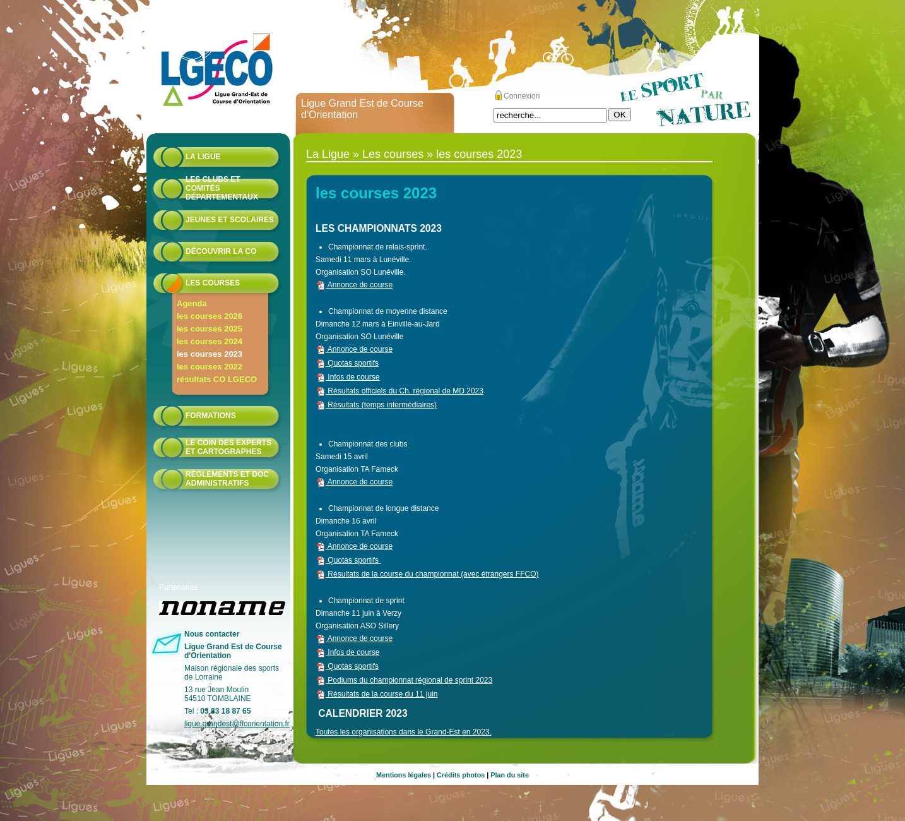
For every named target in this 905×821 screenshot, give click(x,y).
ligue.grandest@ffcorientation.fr (237, 723)
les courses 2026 (209, 316)
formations (211, 415)
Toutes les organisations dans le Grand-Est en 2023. (404, 732)
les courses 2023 (209, 354)
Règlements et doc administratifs (227, 479)
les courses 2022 (209, 366)
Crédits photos (461, 775)
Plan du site (509, 775)
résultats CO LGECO (217, 379)
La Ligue (203, 156)
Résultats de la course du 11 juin (376, 694)
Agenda (192, 303)
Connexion (522, 96)
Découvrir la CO (221, 251)
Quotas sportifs (347, 363)
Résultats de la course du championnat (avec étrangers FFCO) (427, 574)
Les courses (213, 283)
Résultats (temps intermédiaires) (376, 404)
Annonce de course (354, 284)
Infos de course (347, 377)
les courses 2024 (209, 341)
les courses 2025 (209, 328)
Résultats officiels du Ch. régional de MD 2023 (399, 391)
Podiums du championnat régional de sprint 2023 (404, 680)
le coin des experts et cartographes (228, 447)
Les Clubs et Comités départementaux (222, 188)
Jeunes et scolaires (230, 219)
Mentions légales (403, 775)
